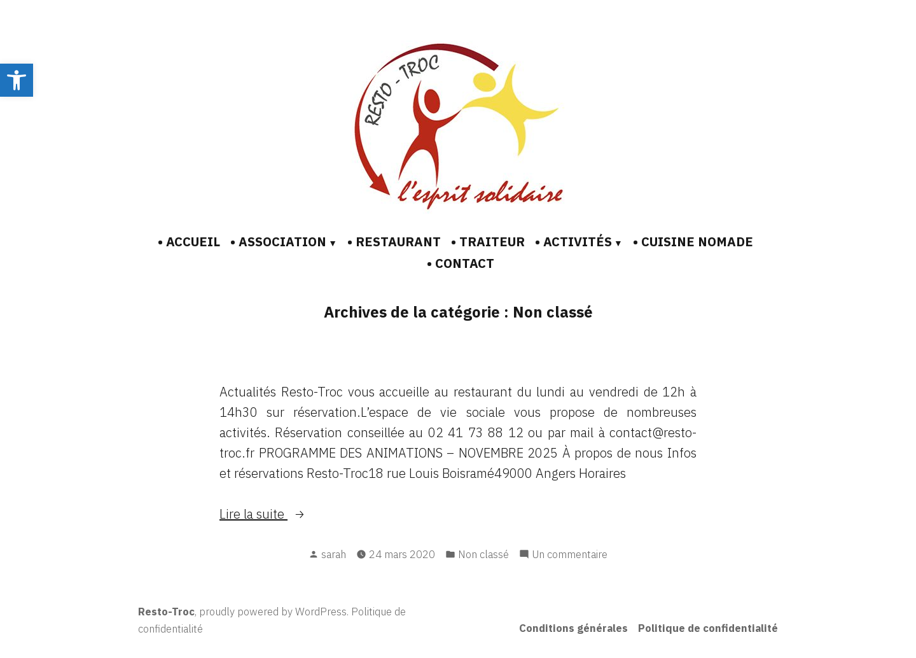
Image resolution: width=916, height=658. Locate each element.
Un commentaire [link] (569, 553)
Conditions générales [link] (573, 628)
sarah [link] (333, 554)
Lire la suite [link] (253, 513)
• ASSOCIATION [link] (278, 241)
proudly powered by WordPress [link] (273, 612)
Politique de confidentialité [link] (708, 628)
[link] (16, 80)
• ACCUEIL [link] (189, 241)
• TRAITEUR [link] (488, 241)
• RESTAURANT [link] (394, 241)
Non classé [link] (483, 554)
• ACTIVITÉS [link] (573, 241)
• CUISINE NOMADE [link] (693, 241)
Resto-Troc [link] (166, 612)
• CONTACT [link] (460, 263)
